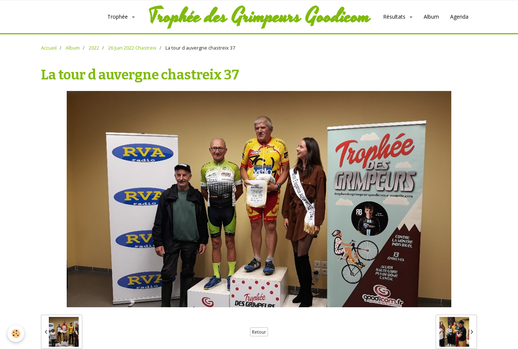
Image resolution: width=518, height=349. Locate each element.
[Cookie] (15, 333)
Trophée (118, 16)
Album (431, 16)
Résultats (395, 16)
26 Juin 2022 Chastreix (132, 48)
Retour (259, 332)
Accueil (49, 48)
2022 (94, 48)
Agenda (459, 16)
